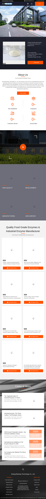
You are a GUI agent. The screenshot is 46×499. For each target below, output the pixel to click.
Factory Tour (36, 482)
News (37, 487)
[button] (19, 35)
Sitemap (36, 489)
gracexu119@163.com (29, 0)
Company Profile (37, 479)
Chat (39, 3)
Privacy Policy (36, 492)
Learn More (23, 93)
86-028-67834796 (40, 0)
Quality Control (37, 484)
